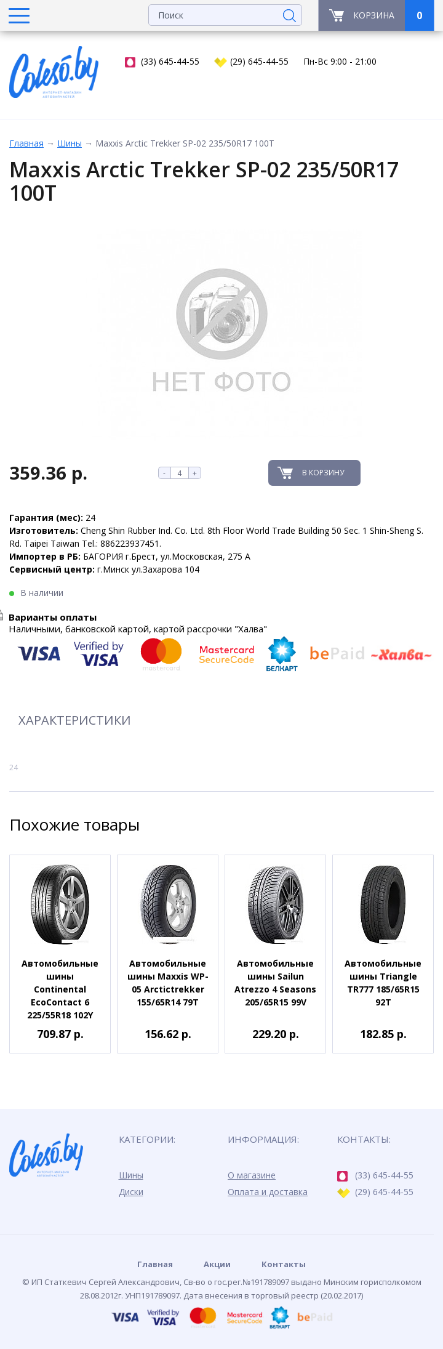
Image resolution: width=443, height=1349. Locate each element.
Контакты (283, 1264)
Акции (217, 1264)
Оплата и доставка (268, 1192)
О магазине (252, 1175)
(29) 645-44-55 (251, 61)
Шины (69, 143)
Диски (131, 1192)
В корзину (323, 472)
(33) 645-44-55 (162, 61)
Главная (26, 143)
